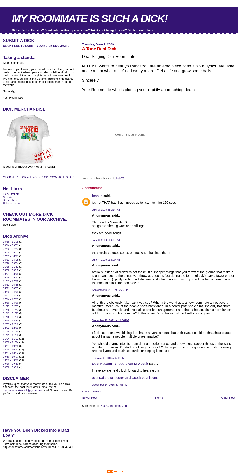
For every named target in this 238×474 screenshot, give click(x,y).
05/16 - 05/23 (10, 277)
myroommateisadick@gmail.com (23, 390)
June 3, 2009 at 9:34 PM (106, 240)
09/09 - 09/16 (10, 367)
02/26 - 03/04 (10, 263)
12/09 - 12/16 (10, 324)
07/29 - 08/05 (10, 255)
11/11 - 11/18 (10, 334)
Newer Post (89, 397)
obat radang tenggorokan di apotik (116, 377)
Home (159, 397)
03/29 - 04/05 (10, 291)
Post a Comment (91, 391)
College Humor (12, 202)
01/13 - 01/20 (10, 313)
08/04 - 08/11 (10, 252)
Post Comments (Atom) (115, 405)
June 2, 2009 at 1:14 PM (106, 209)
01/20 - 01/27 (10, 309)
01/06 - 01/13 (10, 316)
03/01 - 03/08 (10, 295)
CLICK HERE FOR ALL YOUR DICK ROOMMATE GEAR (38, 177)
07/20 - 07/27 (10, 248)
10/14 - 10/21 (10, 349)
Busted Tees (10, 200)
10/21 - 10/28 (10, 345)
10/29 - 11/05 (10, 241)
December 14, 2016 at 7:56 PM (109, 384)
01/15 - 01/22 (10, 266)
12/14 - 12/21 (10, 299)
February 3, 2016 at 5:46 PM (108, 358)
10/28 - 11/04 (10, 342)
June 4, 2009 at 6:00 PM (106, 259)
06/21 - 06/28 (10, 284)
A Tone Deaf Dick (99, 48)
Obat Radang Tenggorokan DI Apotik (120, 363)
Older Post (228, 397)
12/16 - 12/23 (10, 320)
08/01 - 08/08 (10, 273)
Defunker (8, 197)
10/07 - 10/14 (10, 352)
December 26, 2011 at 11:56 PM (110, 320)
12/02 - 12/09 (10, 327)
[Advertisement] (134, 418)
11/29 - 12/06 (10, 281)
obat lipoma (150, 377)
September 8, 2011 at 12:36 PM (110, 290)
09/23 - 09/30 (10, 359)
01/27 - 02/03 (10, 306)
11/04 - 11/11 (10, 338)
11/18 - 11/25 (10, 331)
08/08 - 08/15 (10, 270)
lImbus (97, 196)
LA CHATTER (11, 194)
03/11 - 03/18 (10, 259)
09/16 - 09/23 (10, 363)
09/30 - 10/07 (10, 356)
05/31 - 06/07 (10, 288)
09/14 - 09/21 (10, 245)
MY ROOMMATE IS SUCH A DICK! (90, 18)
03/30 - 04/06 (10, 302)
